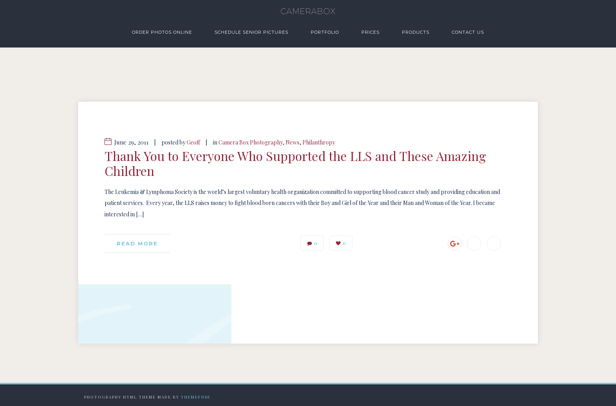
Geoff (193, 142)
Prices (370, 32)
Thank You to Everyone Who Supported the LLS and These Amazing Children (295, 163)
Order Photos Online (162, 32)
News (292, 142)
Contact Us (468, 32)
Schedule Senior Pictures (251, 32)
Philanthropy (318, 142)
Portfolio (325, 32)
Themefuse (196, 397)
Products (415, 32)
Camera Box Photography (250, 142)
